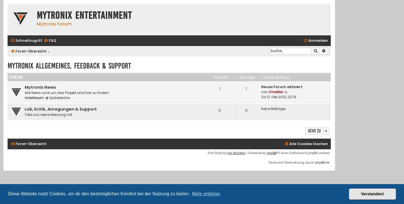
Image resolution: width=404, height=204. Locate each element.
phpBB (271, 153)
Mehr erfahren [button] (206, 193)
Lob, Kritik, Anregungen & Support (61, 109)
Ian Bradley (236, 153)
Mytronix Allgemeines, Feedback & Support (69, 65)
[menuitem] (50, 41)
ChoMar (276, 92)
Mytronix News (40, 87)
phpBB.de (322, 162)
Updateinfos (57, 97)
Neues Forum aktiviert (281, 86)
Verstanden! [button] (372, 194)
